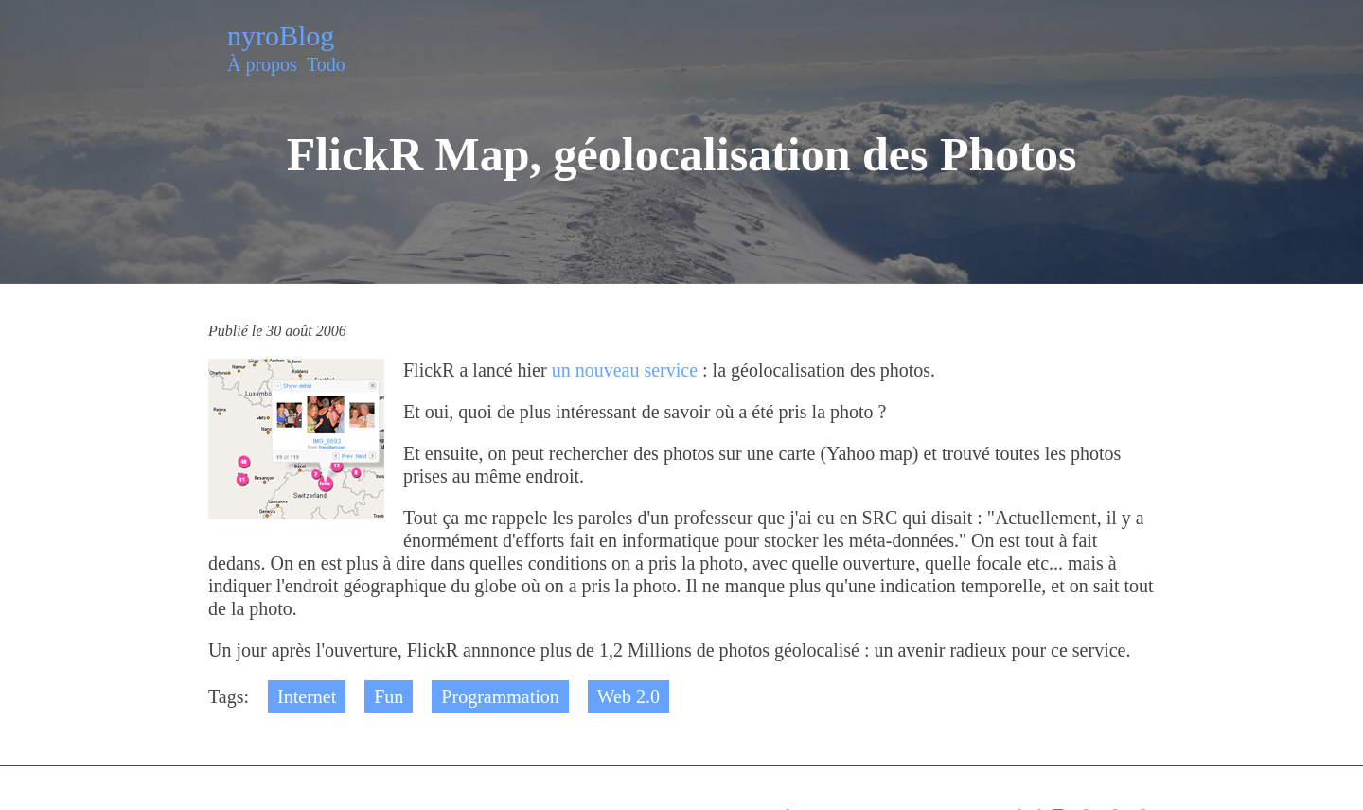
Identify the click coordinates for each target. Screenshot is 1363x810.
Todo (326, 64)
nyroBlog (280, 35)
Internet (306, 696)
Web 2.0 (628, 696)
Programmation (499, 696)
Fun (388, 696)
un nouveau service (625, 370)
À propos (262, 64)
